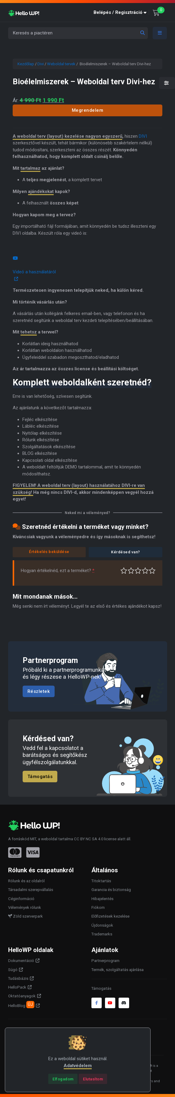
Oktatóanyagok (22, 996)
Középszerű (131, 570)
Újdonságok (102, 925)
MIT (33, 839)
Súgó (13, 969)
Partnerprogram (105, 960)
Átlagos (138, 570)
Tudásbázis (18, 978)
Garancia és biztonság (111, 889)
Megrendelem (87, 110)
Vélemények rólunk (24, 907)
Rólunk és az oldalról (26, 881)
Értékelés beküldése (49, 551)
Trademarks (101, 934)
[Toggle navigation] (160, 33)
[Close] (63, 1079)
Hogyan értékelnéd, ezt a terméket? (57, 570)
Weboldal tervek (61, 64)
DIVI (143, 136)
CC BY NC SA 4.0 (88, 839)
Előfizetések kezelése (110, 916)
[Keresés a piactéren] (78, 33)
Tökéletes (152, 570)
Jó (145, 570)
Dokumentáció (21, 960)
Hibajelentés (102, 898)
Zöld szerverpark (25, 916)
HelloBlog (21, 1004)
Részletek (38, 691)
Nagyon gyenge (123, 570)
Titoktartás (101, 881)
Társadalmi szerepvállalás (30, 889)
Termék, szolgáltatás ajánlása (117, 969)
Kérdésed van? (125, 552)
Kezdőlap (26, 64)
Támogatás (40, 776)
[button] (121, 12)
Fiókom (98, 907)
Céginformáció (21, 898)
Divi (40, 64)
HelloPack (17, 987)
